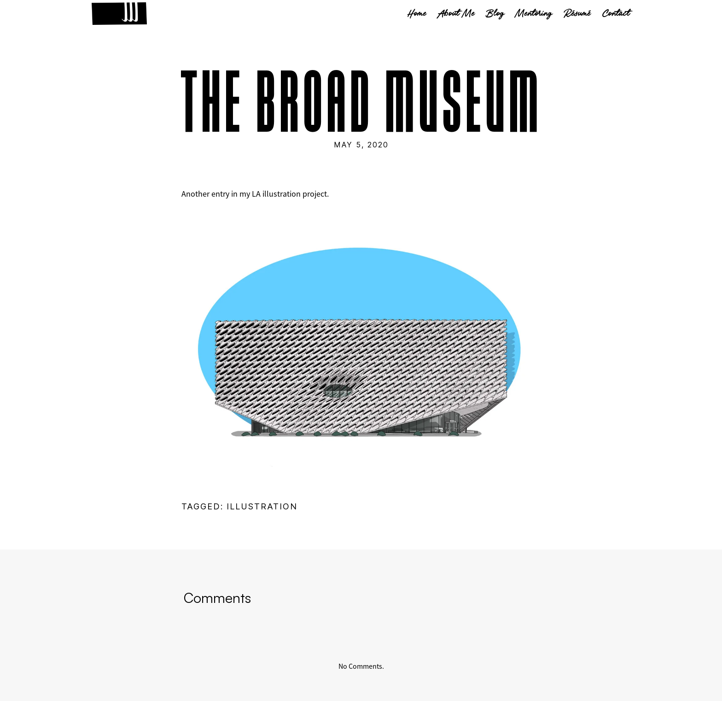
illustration (262, 506)
